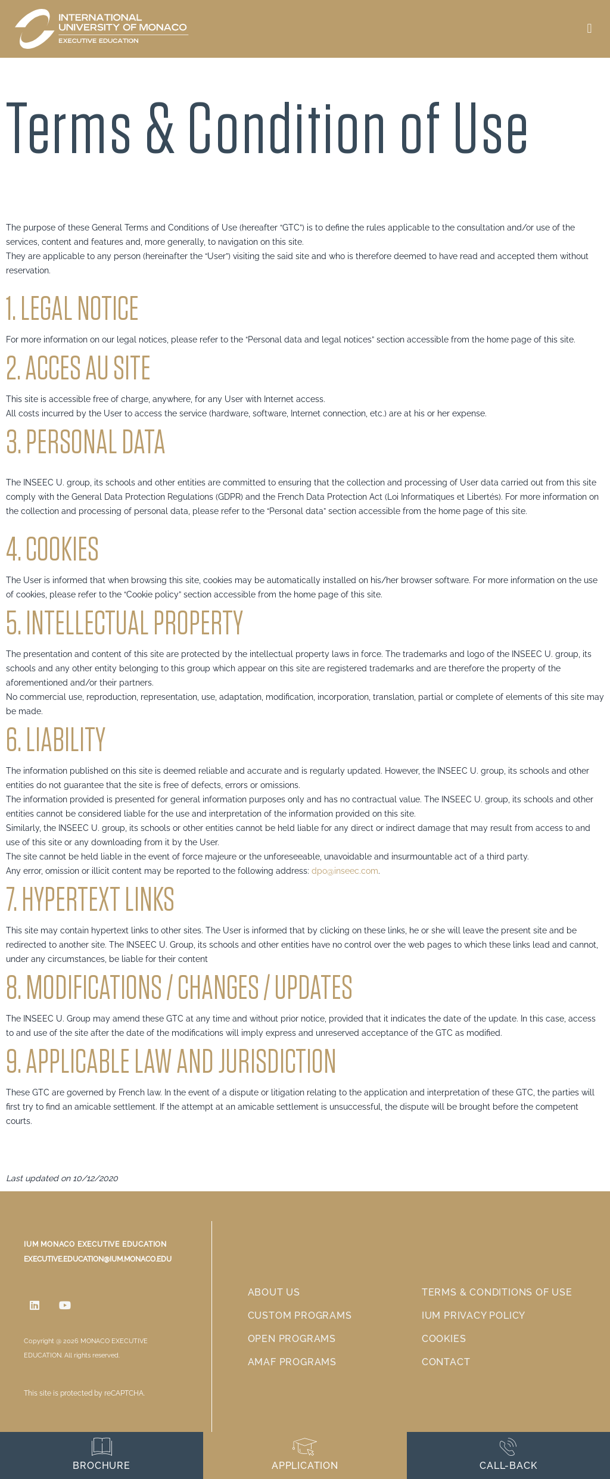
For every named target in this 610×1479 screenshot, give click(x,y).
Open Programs (292, 1338)
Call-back (508, 1465)
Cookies (444, 1338)
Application (305, 1465)
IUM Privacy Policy (473, 1315)
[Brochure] (102, 1447)
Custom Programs (300, 1315)
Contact (446, 1362)
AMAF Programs (292, 1362)
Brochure (101, 1465)
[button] (589, 29)
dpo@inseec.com (345, 871)
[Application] (305, 1447)
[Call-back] (508, 1447)
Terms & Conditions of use (497, 1292)
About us (274, 1292)
